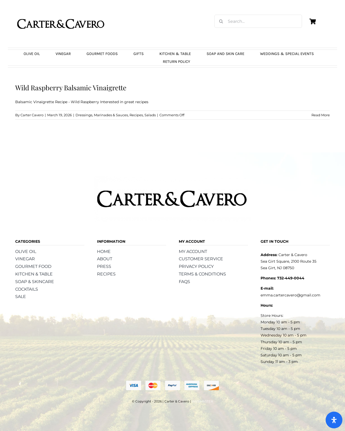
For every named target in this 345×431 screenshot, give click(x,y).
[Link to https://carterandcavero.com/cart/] (312, 21)
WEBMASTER (202, 401)
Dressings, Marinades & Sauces (102, 115)
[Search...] (258, 21)
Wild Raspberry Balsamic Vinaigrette (70, 87)
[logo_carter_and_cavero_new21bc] (61, 12)
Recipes (136, 115)
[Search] (221, 21)
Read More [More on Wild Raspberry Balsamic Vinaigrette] (320, 115)
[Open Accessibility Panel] (334, 420)
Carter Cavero (32, 115)
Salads (150, 115)
